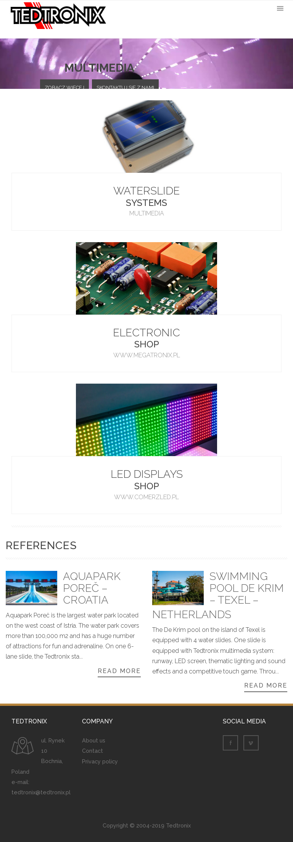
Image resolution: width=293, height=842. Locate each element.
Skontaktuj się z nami (125, 87)
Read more (119, 671)
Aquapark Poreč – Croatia (92, 588)
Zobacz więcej (64, 87)
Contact (92, 750)
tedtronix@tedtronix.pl (41, 792)
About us (93, 740)
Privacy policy (100, 761)
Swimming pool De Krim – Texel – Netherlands (218, 596)
